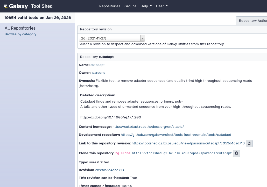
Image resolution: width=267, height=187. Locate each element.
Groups (130, 6)
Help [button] (144, 6)
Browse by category (20, 34)
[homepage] (27, 6)
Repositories (109, 6)
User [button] (160, 6)
